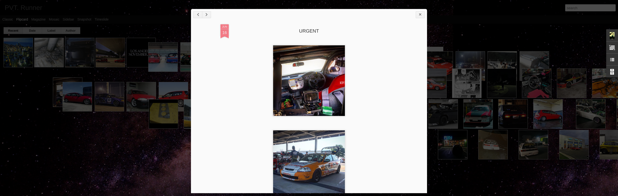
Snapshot (84, 19)
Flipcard (22, 19)
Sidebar (68, 19)
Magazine (38, 19)
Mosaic (54, 19)
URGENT (309, 31)
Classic (7, 19)
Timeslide (102, 19)
